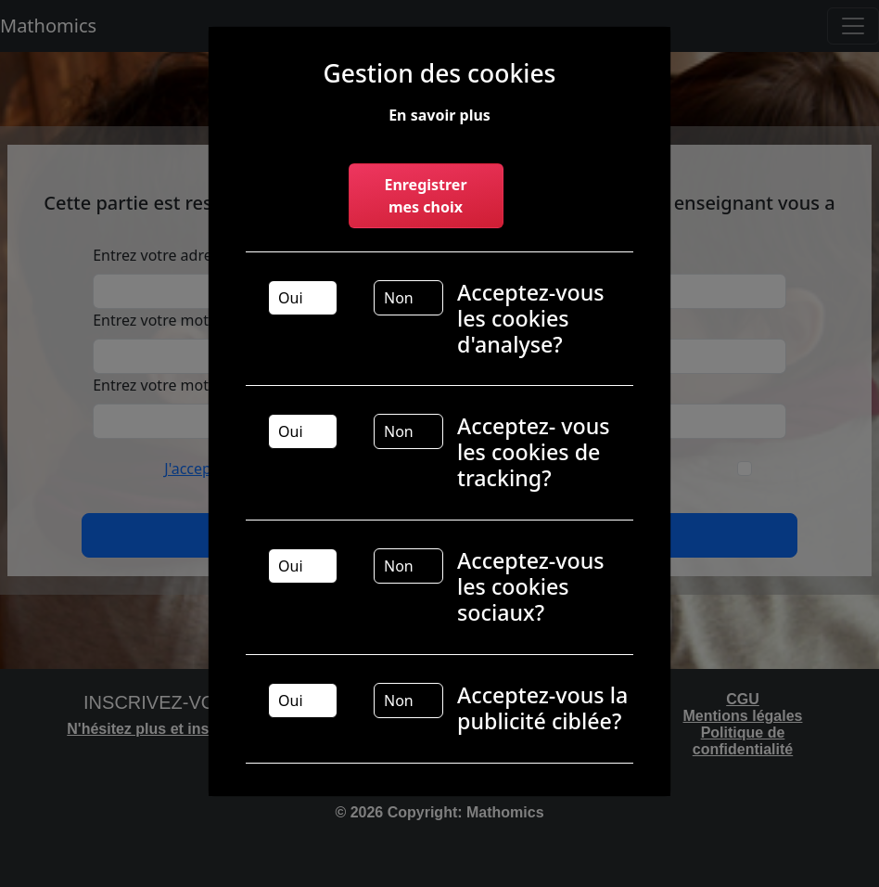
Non (399, 298)
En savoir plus (439, 115)
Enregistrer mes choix (425, 195)
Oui (290, 298)
